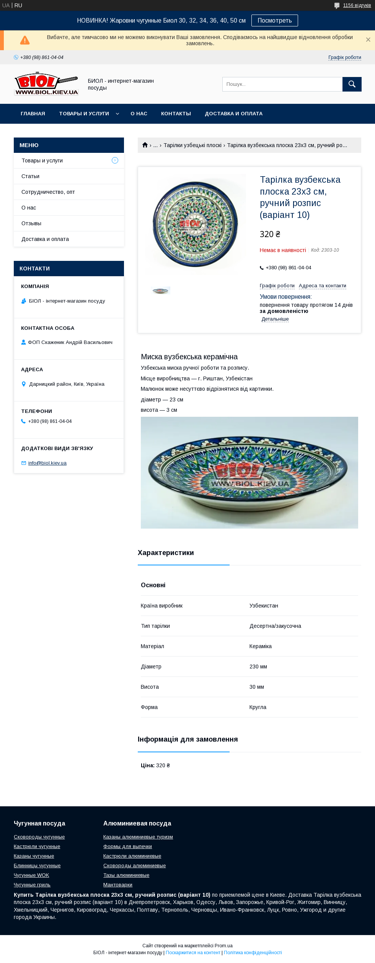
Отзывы (31, 223)
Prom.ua (224, 945)
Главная (33, 113)
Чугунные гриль (32, 885)
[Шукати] (352, 84)
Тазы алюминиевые (126, 875)
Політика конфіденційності (253, 952)
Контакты (176, 113)
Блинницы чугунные (37, 865)
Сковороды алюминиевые (134, 865)
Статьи (30, 176)
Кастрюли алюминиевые (132, 856)
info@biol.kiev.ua (47, 463)
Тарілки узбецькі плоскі (192, 145)
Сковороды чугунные (39, 837)
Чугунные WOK (31, 875)
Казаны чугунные (34, 856)
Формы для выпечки (127, 846)
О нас (138, 113)
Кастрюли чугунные (37, 846)
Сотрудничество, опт (48, 192)
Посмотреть (275, 20)
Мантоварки (117, 885)
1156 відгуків (357, 5)
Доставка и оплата (233, 113)
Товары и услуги (84, 113)
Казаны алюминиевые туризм (138, 837)
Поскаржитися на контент (193, 952)
